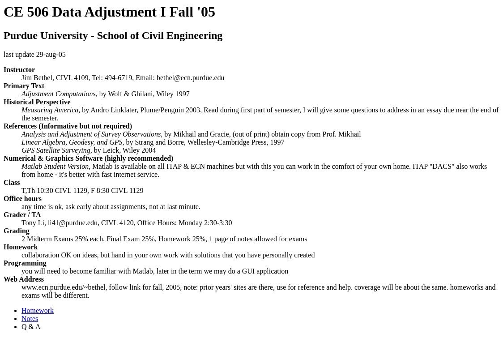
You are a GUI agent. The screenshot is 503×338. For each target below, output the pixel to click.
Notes (29, 318)
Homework (37, 310)
